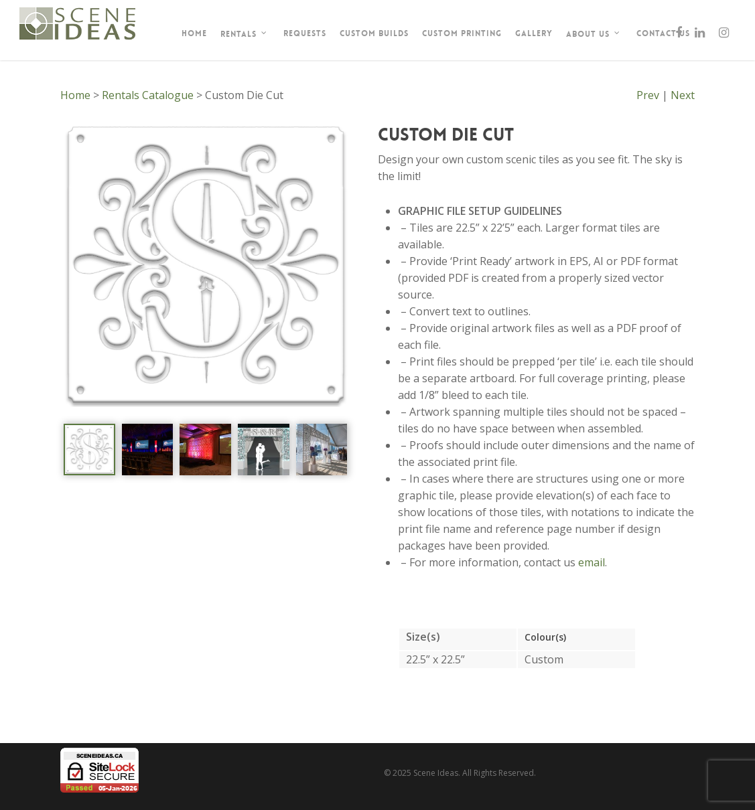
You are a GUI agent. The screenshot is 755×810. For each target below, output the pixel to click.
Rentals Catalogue (148, 95)
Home (194, 33)
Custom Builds (374, 33)
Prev (647, 95)
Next (683, 95)
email (591, 562)
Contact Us (663, 33)
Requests (304, 33)
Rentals (243, 34)
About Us (593, 34)
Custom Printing (462, 33)
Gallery (534, 33)
